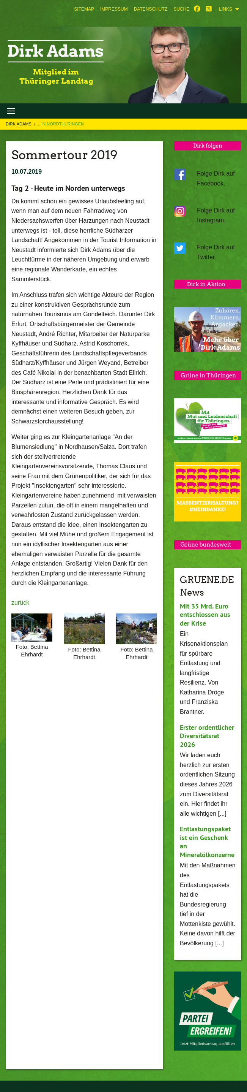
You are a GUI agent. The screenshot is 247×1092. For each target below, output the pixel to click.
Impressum (114, 9)
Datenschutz (150, 9)
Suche (181, 9)
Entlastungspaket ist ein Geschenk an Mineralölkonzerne (207, 841)
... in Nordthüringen (60, 124)
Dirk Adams (19, 124)
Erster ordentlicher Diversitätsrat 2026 (207, 736)
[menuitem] (84, 9)
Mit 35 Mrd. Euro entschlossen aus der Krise (205, 615)
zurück (20, 602)
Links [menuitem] (225, 9)
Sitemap (84, 9)
